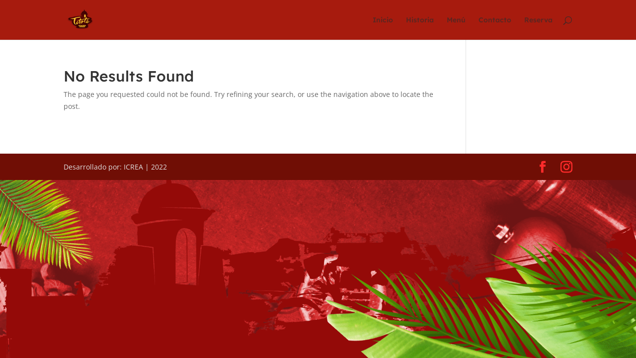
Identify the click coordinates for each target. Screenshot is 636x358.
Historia (420, 20)
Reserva (538, 20)
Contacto (494, 20)
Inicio (383, 20)
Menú (456, 20)
